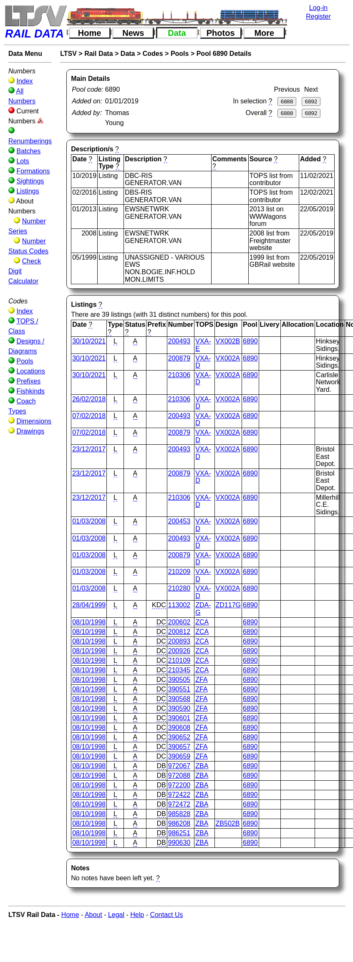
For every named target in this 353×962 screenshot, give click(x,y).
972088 (179, 775)
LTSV (68, 53)
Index (24, 81)
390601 (179, 718)
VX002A (228, 358)
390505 (179, 679)
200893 (179, 641)
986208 (179, 823)
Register (318, 16)
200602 (179, 622)
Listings (27, 191)
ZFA (201, 679)
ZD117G (228, 605)
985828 (179, 813)
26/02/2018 (89, 399)
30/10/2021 (89, 341)
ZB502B (228, 823)
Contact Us (166, 914)
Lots (22, 161)
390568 (179, 698)
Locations (30, 371)
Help (137, 914)
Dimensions (33, 421)
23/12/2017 (89, 449)
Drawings (30, 431)
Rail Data (98, 53)
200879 (179, 358)
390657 (179, 746)
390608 (179, 727)
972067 (179, 765)
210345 (179, 670)
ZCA (202, 622)
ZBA (201, 765)
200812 (179, 631)
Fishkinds (30, 391)
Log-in (318, 7)
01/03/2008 (89, 521)
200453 (179, 521)
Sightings (30, 181)
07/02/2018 (89, 415)
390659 (179, 756)
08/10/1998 (89, 622)
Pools (24, 361)
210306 (179, 374)
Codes (153, 53)
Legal (116, 914)
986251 (179, 833)
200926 (179, 650)
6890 (250, 341)
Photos (221, 33)
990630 (179, 842)
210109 (179, 660)
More (264, 33)
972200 (179, 785)
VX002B (228, 341)
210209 (179, 571)
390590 (179, 708)
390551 (179, 689)
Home (89, 33)
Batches (28, 151)
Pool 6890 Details (224, 53)
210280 (179, 588)
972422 (179, 794)
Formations (33, 171)
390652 (179, 737)
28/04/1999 (89, 605)
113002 (179, 605)
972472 (179, 804)
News (133, 33)
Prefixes (28, 381)
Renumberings (30, 141)
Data (177, 33)
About (93, 914)
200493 (179, 341)
